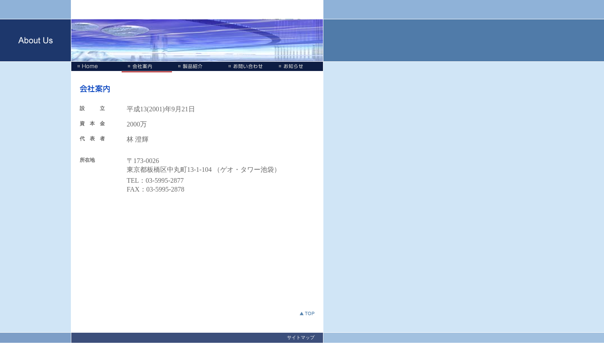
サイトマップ (301, 337)
